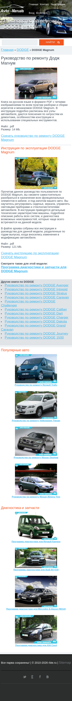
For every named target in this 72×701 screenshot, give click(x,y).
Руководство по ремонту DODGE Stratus (36, 293)
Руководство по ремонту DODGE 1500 (34, 337)
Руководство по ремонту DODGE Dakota (36, 321)
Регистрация (58, 4)
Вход (31, 12)
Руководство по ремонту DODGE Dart (34, 313)
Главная (33, 4)
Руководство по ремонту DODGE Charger (36, 317)
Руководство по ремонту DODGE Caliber (36, 309)
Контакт (44, 4)
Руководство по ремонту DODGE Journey (36, 333)
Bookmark (41, 12)
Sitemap (65, 662)
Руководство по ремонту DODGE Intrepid (36, 289)
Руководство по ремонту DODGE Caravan (37, 297)
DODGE (23, 50)
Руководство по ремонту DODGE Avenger (36, 285)
